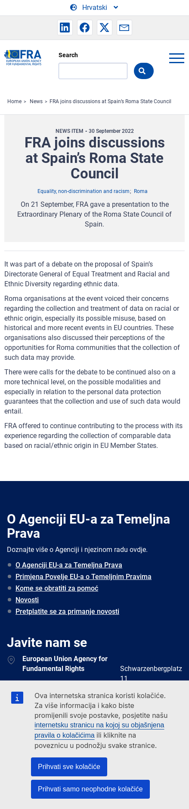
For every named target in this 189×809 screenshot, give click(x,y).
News (36, 101)
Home (14, 101)
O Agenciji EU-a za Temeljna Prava (68, 565)
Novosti (27, 600)
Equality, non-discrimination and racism (83, 191)
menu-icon (176, 58)
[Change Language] (94, 7)
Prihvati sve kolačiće (69, 766)
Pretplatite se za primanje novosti (67, 611)
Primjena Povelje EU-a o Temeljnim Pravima (83, 577)
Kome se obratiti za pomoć (56, 588)
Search (68, 55)
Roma (141, 191)
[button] (65, 27)
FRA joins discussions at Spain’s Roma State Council (110, 101)
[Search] (93, 71)
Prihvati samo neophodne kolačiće (90, 789)
